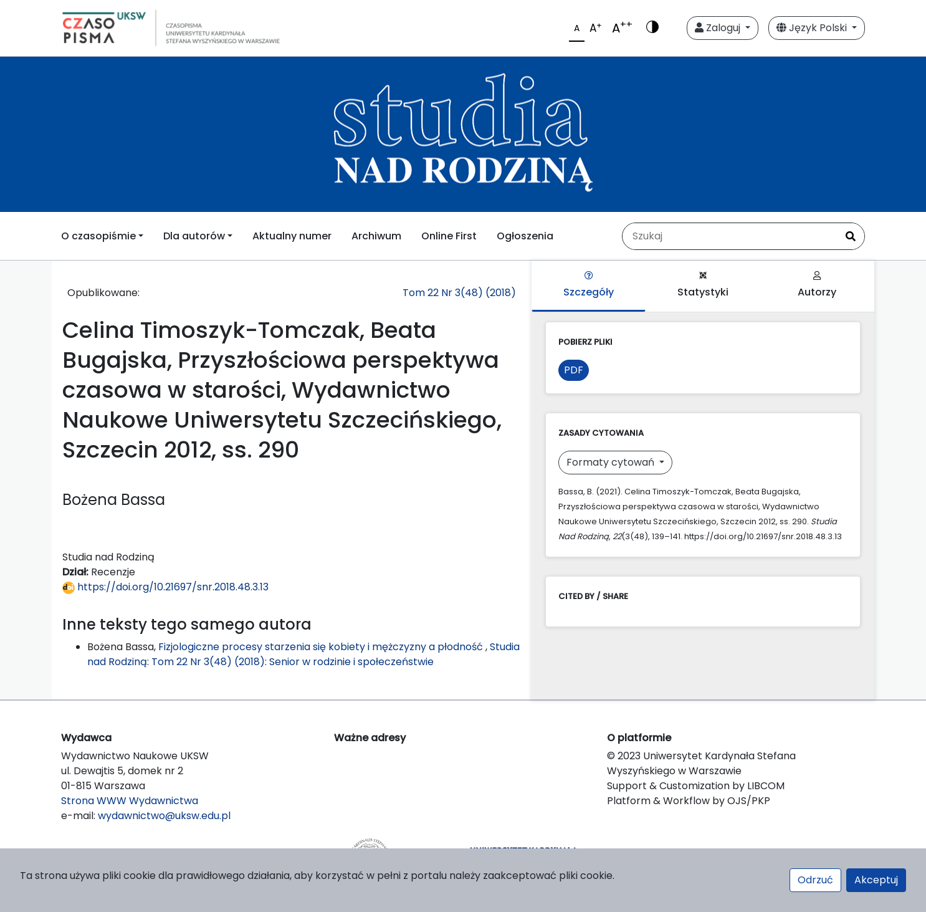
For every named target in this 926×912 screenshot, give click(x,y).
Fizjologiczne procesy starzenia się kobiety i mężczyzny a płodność (321, 647)
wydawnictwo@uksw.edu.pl (164, 816)
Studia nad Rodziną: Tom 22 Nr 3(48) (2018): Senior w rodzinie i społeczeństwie (303, 654)
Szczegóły (588, 285)
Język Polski (812, 28)
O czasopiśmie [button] (98, 236)
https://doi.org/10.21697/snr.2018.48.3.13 (165, 587)
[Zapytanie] (730, 236)
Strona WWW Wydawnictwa (129, 801)
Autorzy (817, 285)
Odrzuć (815, 880)
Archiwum (376, 236)
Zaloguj (719, 28)
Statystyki (702, 285)
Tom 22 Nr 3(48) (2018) (459, 293)
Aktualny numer (292, 236)
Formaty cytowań (611, 462)
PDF (573, 370)
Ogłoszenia (525, 236)
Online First (449, 236)
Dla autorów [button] (194, 236)
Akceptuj (876, 880)
